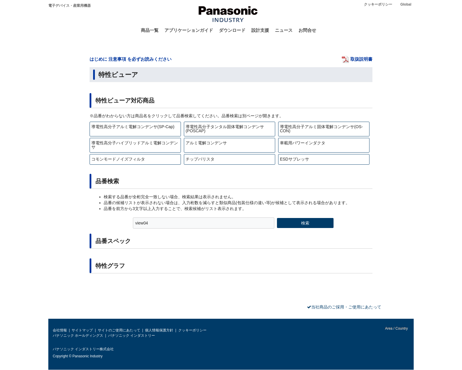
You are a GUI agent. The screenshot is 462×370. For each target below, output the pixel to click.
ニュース (284, 30)
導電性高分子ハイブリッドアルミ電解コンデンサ (134, 145)
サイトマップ (82, 330)
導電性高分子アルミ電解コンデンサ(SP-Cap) (132, 126)
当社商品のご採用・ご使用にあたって (346, 307)
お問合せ (307, 30)
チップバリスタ (200, 159)
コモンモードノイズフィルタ (118, 159)
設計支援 (260, 30)
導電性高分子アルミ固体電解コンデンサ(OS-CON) (321, 128)
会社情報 (60, 330)
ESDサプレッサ (294, 159)
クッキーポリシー (378, 4)
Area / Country (396, 328)
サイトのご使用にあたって (119, 330)
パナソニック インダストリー (131, 335)
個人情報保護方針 (159, 330)
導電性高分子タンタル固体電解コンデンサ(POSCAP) (225, 128)
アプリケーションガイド (188, 30)
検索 (305, 223)
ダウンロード (232, 30)
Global (405, 4)
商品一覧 (150, 30)
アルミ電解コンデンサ (206, 143)
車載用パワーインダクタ (302, 143)
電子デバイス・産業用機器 (69, 6)
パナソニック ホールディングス (78, 335)
